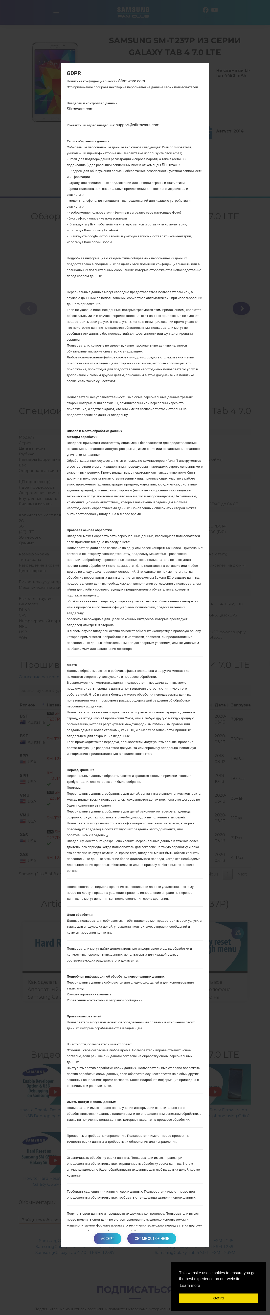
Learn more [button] (190, 1285)
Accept (107, 1239)
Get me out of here (152, 1239)
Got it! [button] (218, 1298)
